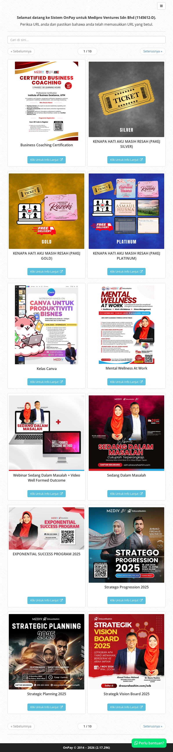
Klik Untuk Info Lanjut (46, 160)
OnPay (68, 747)
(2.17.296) (103, 747)
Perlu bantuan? (149, 743)
